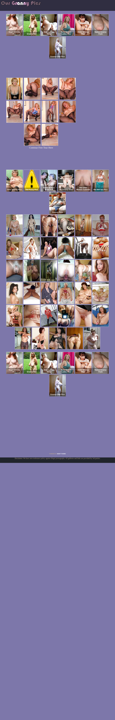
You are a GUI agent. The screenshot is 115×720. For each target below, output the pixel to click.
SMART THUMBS (61, 453)
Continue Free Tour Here (41, 147)
